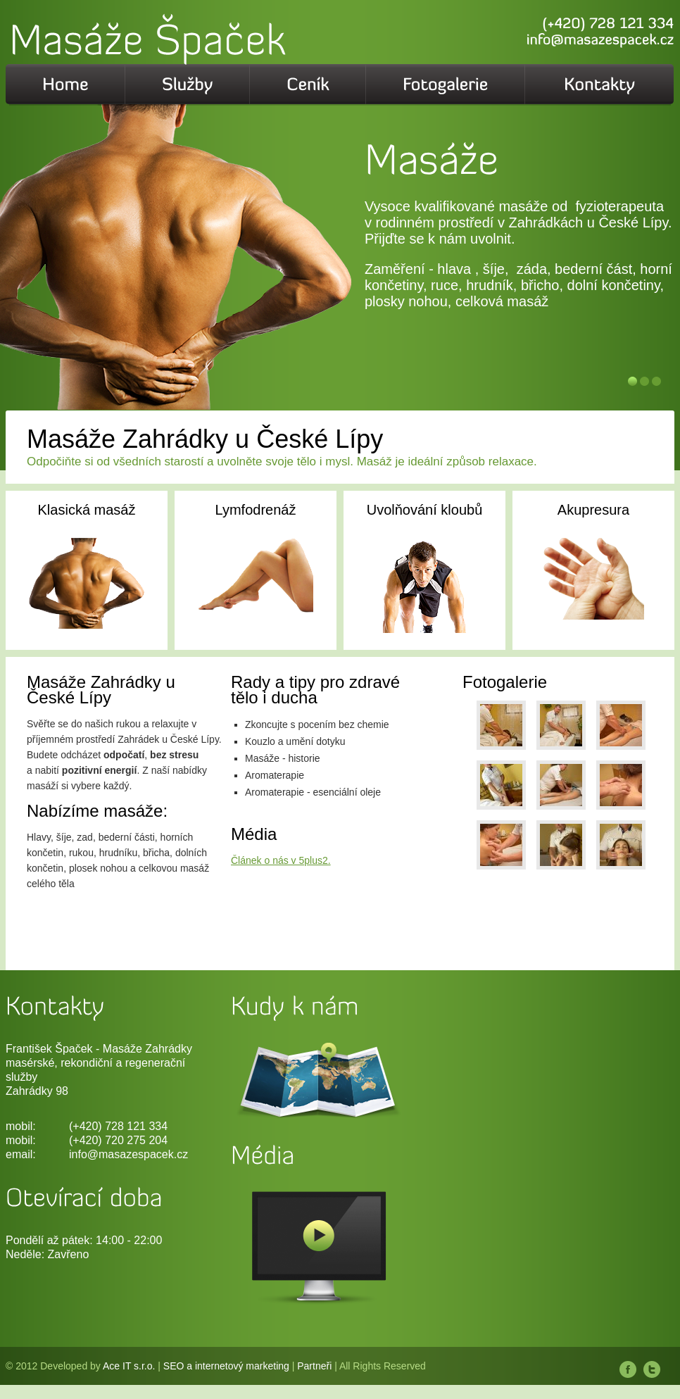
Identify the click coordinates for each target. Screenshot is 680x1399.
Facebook (627, 1369)
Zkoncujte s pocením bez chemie (317, 724)
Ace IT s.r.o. (129, 1366)
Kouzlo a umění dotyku (295, 741)
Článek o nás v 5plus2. (281, 860)
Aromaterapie (274, 775)
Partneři (314, 1366)
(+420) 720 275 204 (118, 1140)
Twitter (651, 1369)
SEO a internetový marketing (226, 1366)
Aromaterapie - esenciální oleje (313, 792)
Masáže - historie (282, 758)
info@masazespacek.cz (128, 1154)
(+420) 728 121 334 (118, 1126)
